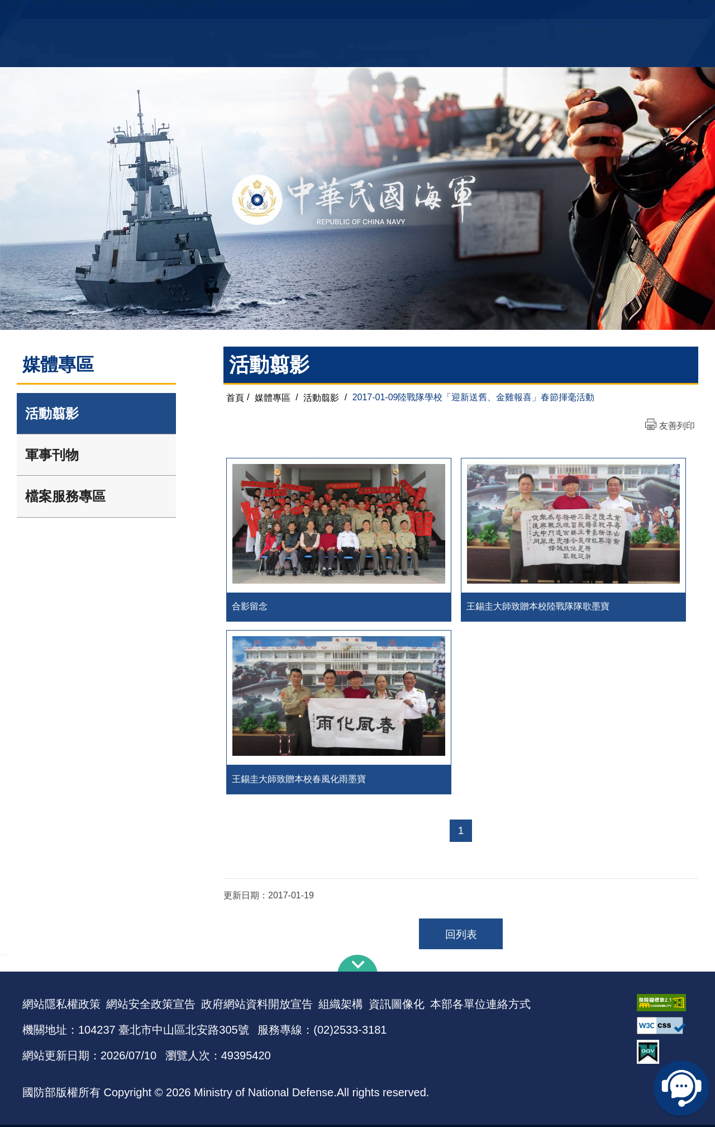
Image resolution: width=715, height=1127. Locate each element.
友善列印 (677, 425)
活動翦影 (52, 413)
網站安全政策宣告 (151, 1006)
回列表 (461, 937)
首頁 (235, 397)
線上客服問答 (681, 1088)
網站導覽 (353, 14)
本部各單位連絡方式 (480, 1006)
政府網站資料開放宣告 (257, 1006)
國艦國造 (595, 14)
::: (3, 953)
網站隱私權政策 (61, 1006)
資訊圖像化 (397, 1006)
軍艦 (565, 14)
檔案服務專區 (65, 496)
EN (380, 14)
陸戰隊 (629, 14)
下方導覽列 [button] (357, 965)
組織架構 (340, 1006)
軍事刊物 (52, 454)
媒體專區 (272, 397)
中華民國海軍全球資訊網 (193, 15)
